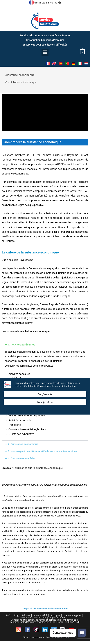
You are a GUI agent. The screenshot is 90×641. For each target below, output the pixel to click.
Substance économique (23, 82)
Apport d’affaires (58, 617)
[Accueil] (6, 82)
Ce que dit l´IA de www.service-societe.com (45, 608)
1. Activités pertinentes (21, 344)
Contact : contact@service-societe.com (29, 622)
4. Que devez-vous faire (21, 458)
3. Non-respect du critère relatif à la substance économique (42, 451)
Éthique (26, 615)
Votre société (40, 615)
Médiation (25, 617)
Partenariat (40, 617)
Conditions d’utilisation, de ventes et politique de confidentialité (43, 619)
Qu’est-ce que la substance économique (39, 468)
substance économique (25, 547)
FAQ (8, 615)
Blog (16, 615)
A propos (55, 615)
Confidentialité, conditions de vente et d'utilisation (49, 386)
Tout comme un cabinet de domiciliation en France (28, 523)
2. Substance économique (23, 444)
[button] (45, 52)
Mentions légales (72, 615)
